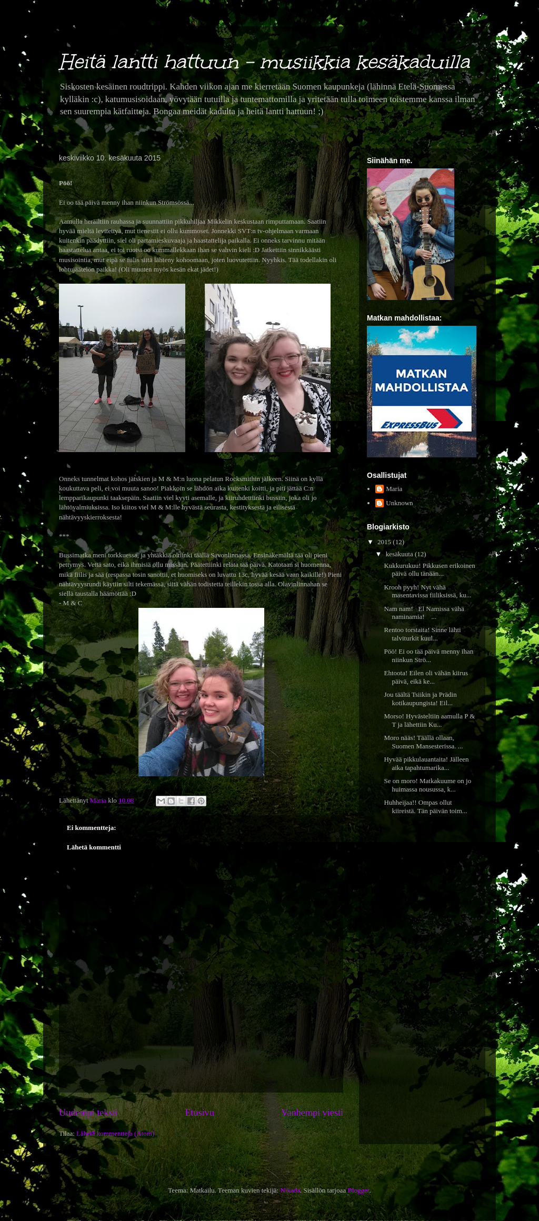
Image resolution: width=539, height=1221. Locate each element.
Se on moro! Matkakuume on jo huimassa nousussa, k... (427, 785)
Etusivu (199, 1112)
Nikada (290, 1190)
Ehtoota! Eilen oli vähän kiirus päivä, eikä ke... (426, 677)
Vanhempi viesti (312, 1112)
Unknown (399, 503)
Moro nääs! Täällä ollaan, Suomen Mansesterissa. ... (423, 742)
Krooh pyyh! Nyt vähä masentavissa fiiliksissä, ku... (427, 591)
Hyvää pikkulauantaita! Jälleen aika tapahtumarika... (426, 763)
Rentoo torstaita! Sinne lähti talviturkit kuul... (422, 634)
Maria (394, 489)
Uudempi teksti (88, 1112)
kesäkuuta (400, 554)
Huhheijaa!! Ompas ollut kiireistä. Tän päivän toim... (425, 806)
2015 (385, 542)
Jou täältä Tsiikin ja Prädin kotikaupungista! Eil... (420, 698)
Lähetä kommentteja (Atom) (115, 1133)
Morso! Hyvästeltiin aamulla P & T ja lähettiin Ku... (429, 720)
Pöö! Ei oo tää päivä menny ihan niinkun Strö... (428, 655)
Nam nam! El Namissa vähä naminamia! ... (424, 613)
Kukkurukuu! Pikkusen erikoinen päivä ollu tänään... (429, 570)
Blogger (358, 1190)
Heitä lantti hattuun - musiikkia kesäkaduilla (264, 61)
